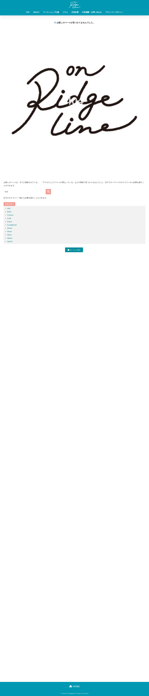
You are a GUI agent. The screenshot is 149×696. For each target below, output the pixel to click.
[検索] (48, 191)
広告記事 (75, 12)
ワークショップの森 (51, 12)
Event (9, 222)
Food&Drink (12, 225)
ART (9, 208)
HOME (74, 686)
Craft (9, 218)
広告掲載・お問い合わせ (92, 12)
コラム (65, 12)
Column (10, 215)
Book (9, 212)
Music (9, 231)
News (9, 235)
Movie (9, 228)
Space (9, 238)
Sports (9, 241)
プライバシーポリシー (114, 12)
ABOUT (36, 12)
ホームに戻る (74, 250)
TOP (28, 12)
